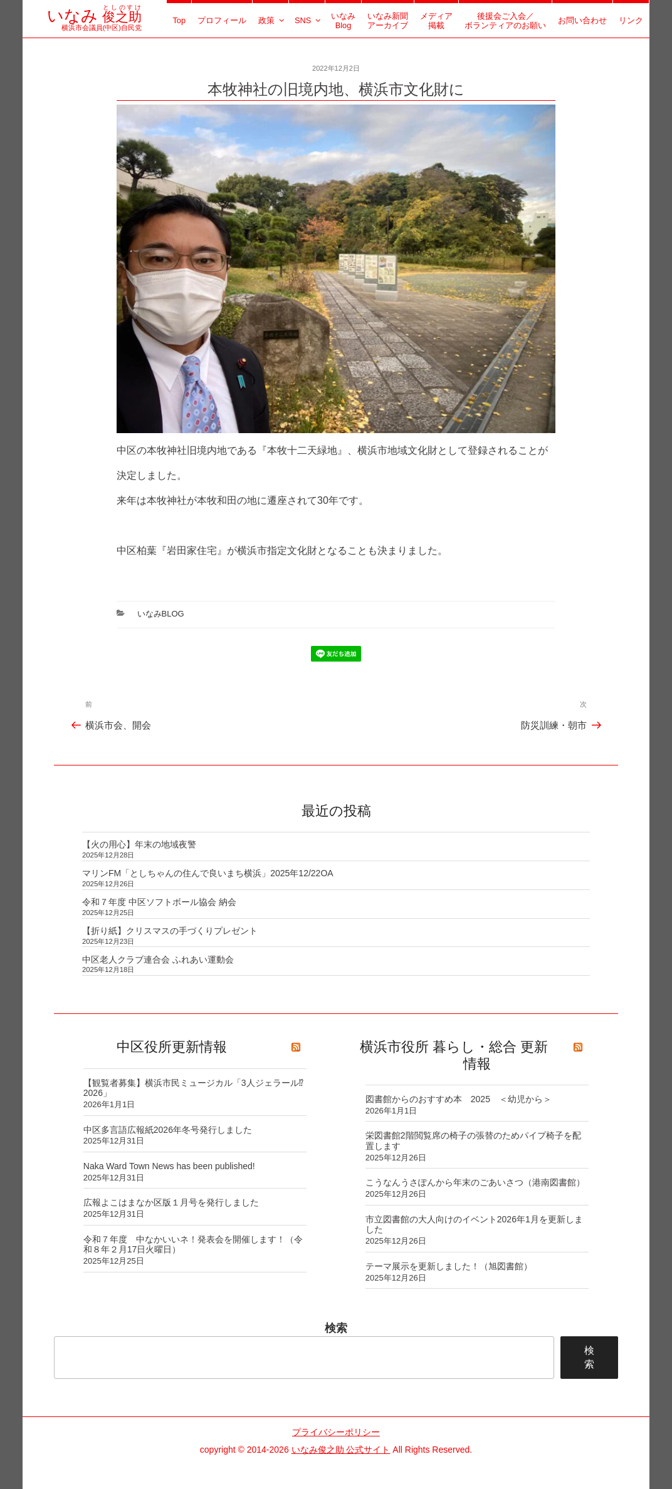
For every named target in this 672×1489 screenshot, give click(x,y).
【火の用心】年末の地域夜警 (139, 844)
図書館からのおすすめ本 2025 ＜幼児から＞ (458, 1099)
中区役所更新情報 (172, 1047)
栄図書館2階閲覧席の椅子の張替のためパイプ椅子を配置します (473, 1140)
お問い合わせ (582, 20)
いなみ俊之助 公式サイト (341, 1450)
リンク (631, 20)
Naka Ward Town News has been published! (169, 1166)
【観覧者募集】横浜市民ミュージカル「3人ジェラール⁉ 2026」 (193, 1088)
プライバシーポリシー (336, 1432)
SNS (308, 20)
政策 (272, 20)
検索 (336, 1328)
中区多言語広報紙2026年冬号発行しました (167, 1130)
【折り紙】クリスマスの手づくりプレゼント (170, 931)
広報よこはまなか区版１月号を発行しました (171, 1202)
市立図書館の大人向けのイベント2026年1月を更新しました (474, 1224)
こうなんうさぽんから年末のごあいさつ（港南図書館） (475, 1182)
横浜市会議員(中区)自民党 (94, 23)
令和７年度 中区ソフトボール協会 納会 (159, 902)
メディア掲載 (436, 20)
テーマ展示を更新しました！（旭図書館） (448, 1266)
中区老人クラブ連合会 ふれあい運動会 (158, 959)
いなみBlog (343, 20)
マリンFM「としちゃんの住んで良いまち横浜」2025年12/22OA (207, 873)
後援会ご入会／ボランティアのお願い (505, 20)
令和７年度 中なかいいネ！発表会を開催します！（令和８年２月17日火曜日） (193, 1244)
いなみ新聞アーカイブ (387, 20)
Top (179, 20)
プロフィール (221, 20)
